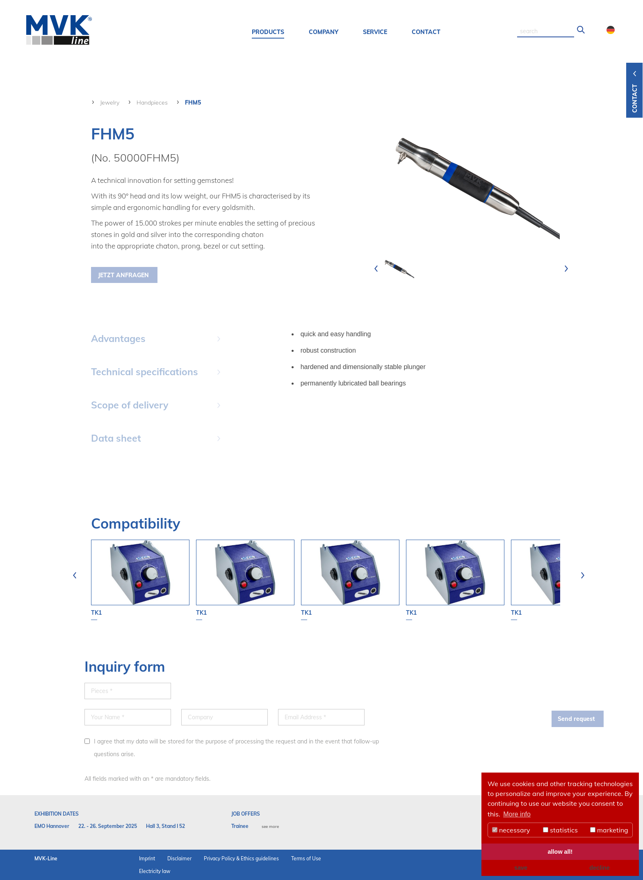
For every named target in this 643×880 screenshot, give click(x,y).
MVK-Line (45, 858)
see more (270, 826)
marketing (609, 830)
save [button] (520, 867)
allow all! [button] (560, 851)
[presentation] (376, 268)
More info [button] (517, 814)
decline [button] (599, 867)
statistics (560, 830)
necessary (511, 830)
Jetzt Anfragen (123, 275)
